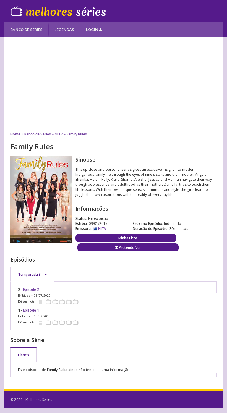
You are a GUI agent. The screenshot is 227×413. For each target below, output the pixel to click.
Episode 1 (31, 310)
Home (15, 134)
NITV (59, 134)
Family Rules (77, 134)
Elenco (23, 354)
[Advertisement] (113, 84)
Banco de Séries (26, 29)
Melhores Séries (58, 11)
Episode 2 (31, 289)
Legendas (64, 29)
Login (94, 29)
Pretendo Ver (128, 247)
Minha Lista (126, 238)
